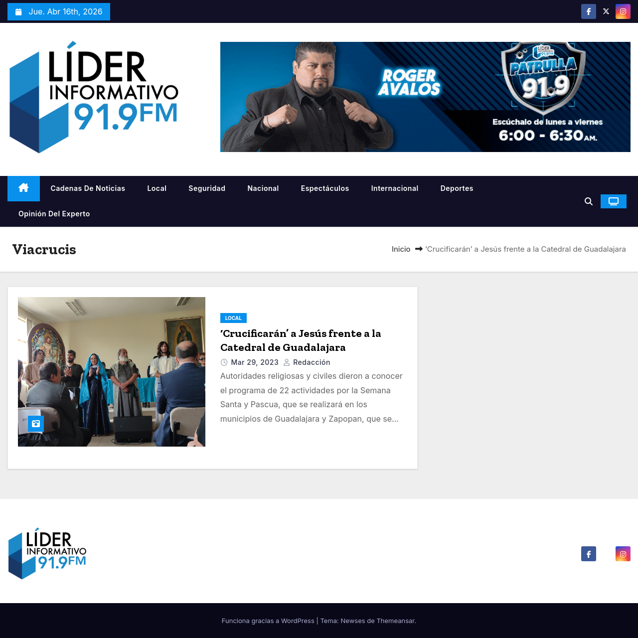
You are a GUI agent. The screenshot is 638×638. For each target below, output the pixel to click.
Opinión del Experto (54, 213)
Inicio (401, 249)
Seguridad (206, 188)
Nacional (263, 188)
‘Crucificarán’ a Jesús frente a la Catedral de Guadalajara (300, 340)
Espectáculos (325, 188)
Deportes (457, 188)
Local (156, 188)
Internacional (395, 188)
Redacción (306, 362)
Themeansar (395, 621)
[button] (589, 201)
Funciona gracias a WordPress (269, 621)
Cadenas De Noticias (88, 188)
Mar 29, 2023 (256, 362)
